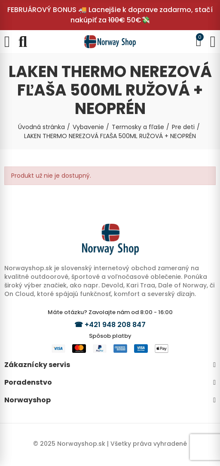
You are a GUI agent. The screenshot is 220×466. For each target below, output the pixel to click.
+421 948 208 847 (115, 325)
